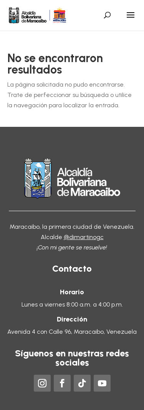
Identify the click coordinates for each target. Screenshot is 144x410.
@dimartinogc (84, 237)
